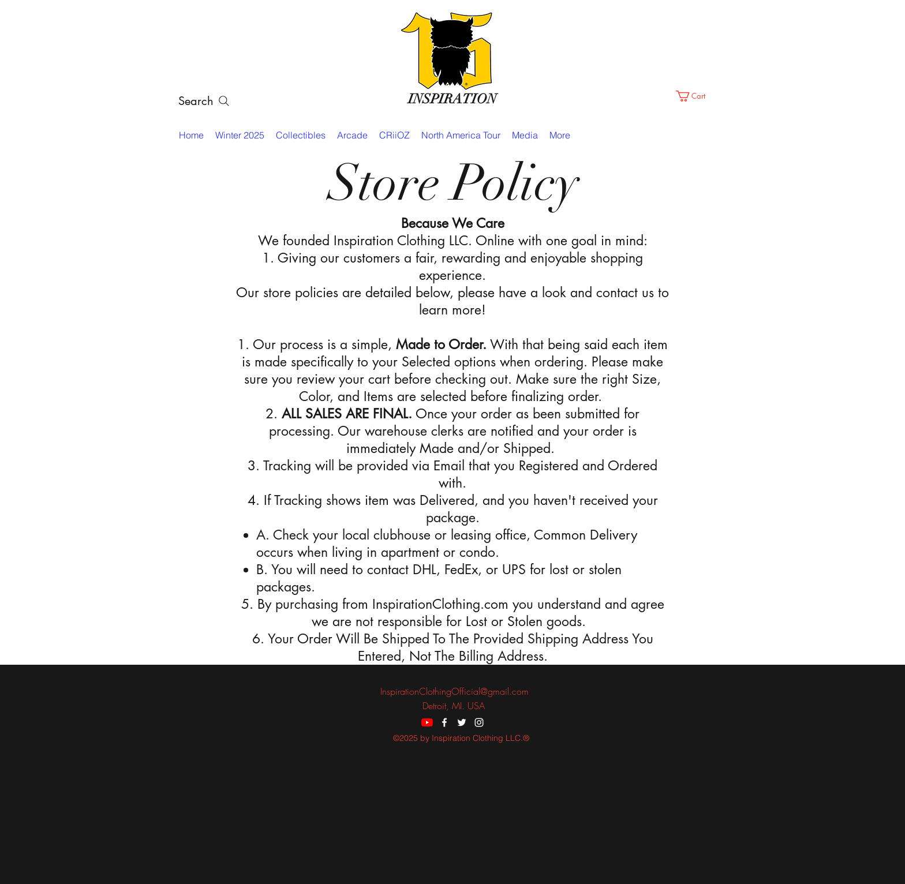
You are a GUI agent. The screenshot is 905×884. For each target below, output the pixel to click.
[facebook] (435, 113)
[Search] (204, 101)
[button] (697, 96)
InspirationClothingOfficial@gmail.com (454, 691)
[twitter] (452, 113)
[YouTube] (427, 722)
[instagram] (470, 113)
